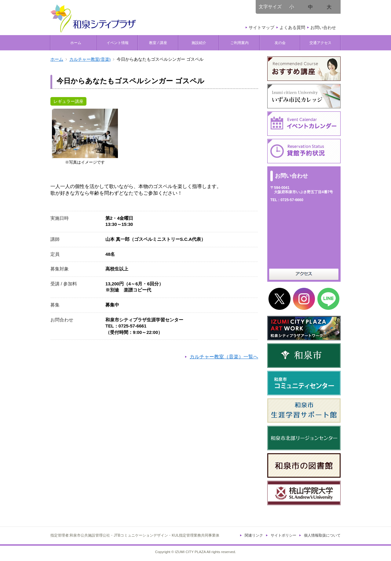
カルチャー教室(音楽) (90, 59)
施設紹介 (199, 42)
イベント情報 (118, 42)
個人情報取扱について (322, 535)
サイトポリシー (283, 535)
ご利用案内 (239, 42)
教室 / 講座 (158, 42)
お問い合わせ (323, 27)
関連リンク (254, 535)
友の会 (280, 42)
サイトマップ (261, 27)
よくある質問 (292, 27)
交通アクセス (320, 42)
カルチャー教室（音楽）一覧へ (224, 356)
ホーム (74, 42)
